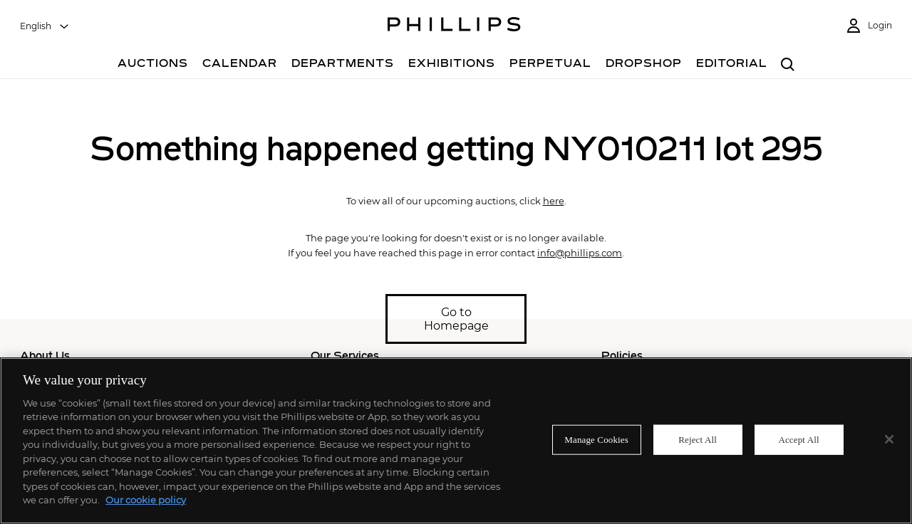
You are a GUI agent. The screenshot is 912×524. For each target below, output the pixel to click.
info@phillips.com (579, 252)
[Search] (787, 65)
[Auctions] (152, 65)
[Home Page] (454, 26)
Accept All (798, 439)
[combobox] (45, 26)
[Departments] (342, 65)
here (553, 200)
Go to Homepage (456, 318)
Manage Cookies (596, 439)
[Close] (889, 439)
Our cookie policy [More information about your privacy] (145, 499)
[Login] (868, 26)
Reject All (697, 439)
